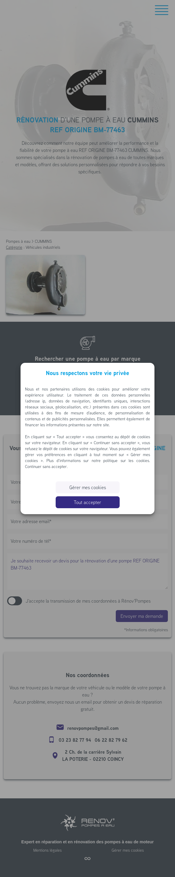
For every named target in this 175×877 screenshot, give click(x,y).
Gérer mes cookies (87, 487)
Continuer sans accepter (46, 466)
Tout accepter (87, 502)
